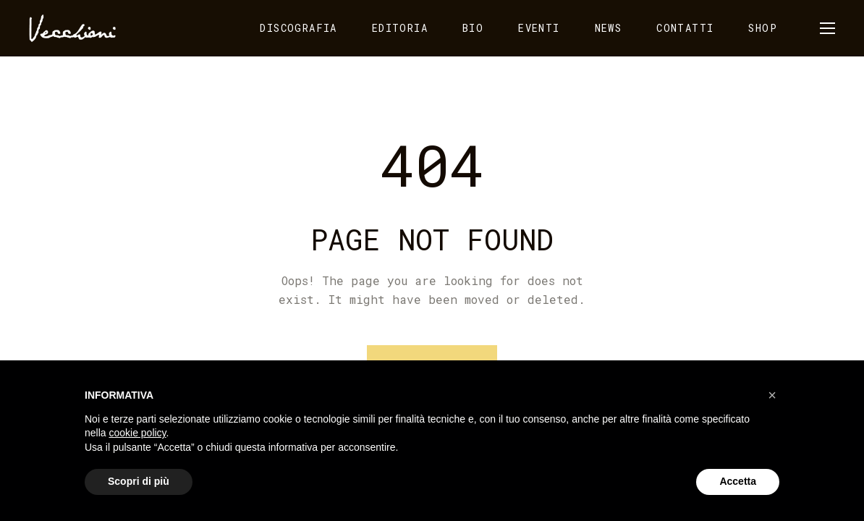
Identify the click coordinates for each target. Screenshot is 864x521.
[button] (772, 395)
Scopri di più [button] (138, 481)
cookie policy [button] (137, 433)
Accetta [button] (737, 481)
